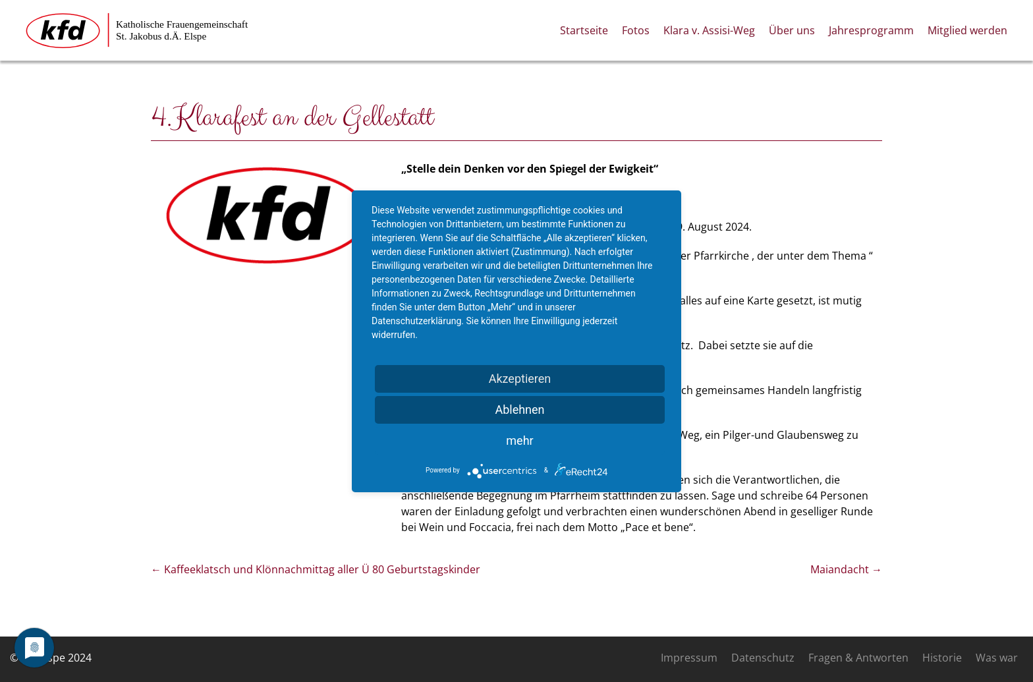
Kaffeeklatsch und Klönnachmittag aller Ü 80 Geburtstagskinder (315, 569)
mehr (519, 440)
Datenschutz (763, 657)
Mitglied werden (967, 30)
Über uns (792, 30)
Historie (942, 657)
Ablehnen (519, 409)
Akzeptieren (520, 378)
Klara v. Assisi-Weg (709, 30)
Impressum (689, 657)
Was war (997, 657)
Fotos (636, 30)
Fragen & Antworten (858, 657)
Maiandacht (846, 569)
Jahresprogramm (871, 30)
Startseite (584, 30)
